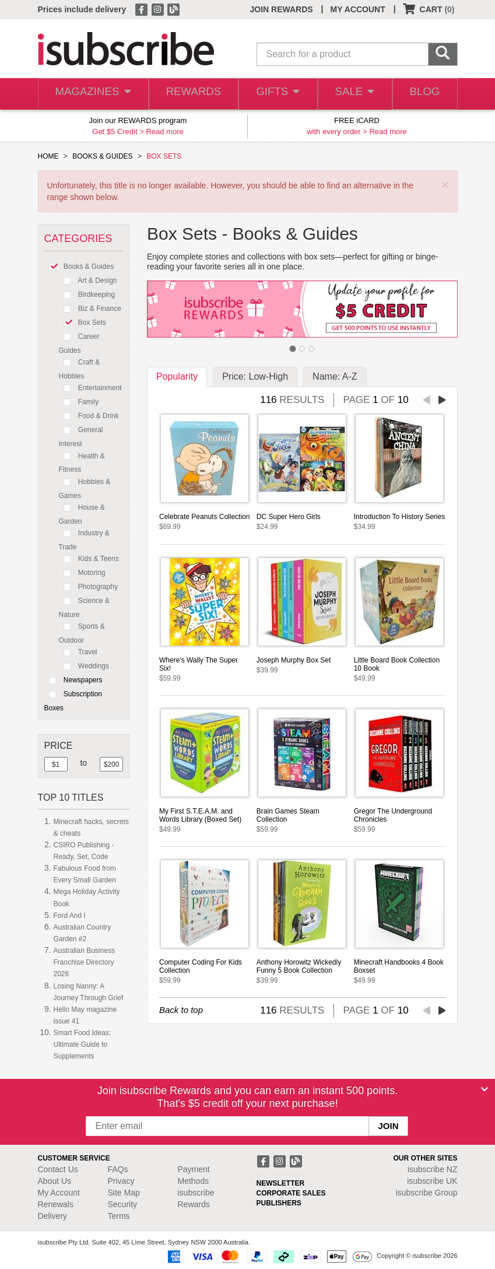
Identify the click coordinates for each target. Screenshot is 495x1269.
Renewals (55, 1204)
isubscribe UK (432, 1181)
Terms (119, 1216)
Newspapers (73, 680)
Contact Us (58, 1169)
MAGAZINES (91, 94)
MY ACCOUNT (358, 9)
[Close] (484, 1089)
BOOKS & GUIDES (102, 156)
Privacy (121, 1181)
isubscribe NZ (433, 1169)
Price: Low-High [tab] (255, 376)
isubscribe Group (427, 1192)
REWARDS (189, 94)
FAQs (118, 1169)
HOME (48, 156)
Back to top (181, 1010)
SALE (351, 94)
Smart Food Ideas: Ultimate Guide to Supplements (82, 1044)
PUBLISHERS (279, 1203)
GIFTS (274, 94)
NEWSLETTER (281, 1183)
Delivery (53, 1216)
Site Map (124, 1192)
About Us (55, 1181)
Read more (164, 131)
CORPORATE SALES (291, 1193)
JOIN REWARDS (281, 9)
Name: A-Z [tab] (335, 376)
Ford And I (70, 916)
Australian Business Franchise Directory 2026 (84, 962)
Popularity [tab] (177, 376)
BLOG (423, 94)
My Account (59, 1192)
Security (123, 1204)
